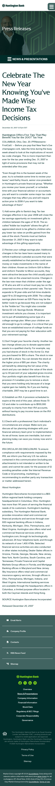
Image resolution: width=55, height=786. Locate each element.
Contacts (12, 642)
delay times (41, 776)
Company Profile (16, 631)
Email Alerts (13, 620)
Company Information (28, 698)
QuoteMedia (33, 774)
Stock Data (28, 707)
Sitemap (12, 664)
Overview (27, 689)
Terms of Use (28, 755)
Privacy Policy (27, 750)
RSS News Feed (15, 653)
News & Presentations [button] (27, 59)
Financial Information (27, 703)
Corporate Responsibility (27, 716)
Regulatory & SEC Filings (27, 712)
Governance (27, 720)
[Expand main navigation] (51, 6)
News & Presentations (27, 694)
